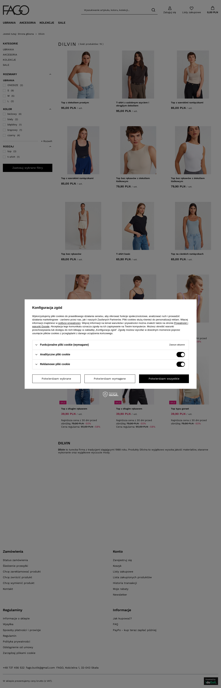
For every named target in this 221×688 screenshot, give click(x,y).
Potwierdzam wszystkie (164, 378)
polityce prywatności (69, 323)
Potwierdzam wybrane (56, 378)
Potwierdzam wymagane (110, 378)
